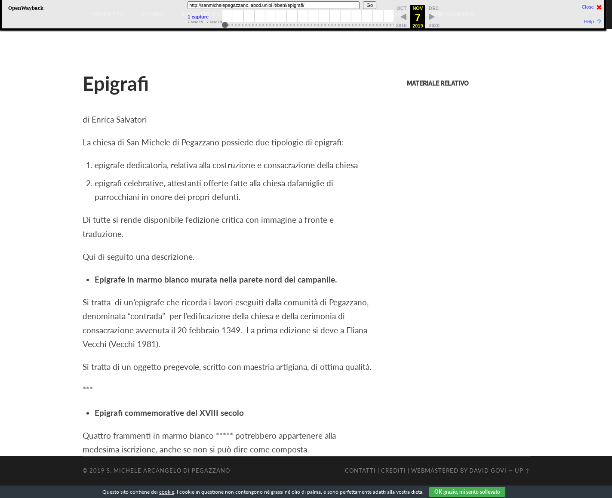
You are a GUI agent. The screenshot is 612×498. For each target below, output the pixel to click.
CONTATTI (360, 470)
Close (588, 7)
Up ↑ (522, 470)
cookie (166, 492)
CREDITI (393, 470)
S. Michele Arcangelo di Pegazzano (168, 470)
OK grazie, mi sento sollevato (467, 492)
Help (589, 21)
